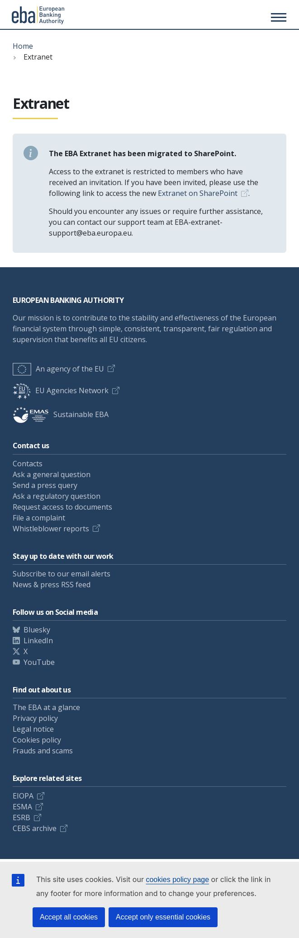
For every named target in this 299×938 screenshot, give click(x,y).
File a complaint (39, 518)
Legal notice (33, 729)
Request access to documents (62, 507)
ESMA (22, 807)
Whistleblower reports (51, 529)
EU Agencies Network (61, 390)
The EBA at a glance (46, 707)
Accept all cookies (69, 917)
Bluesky (37, 630)
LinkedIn (38, 640)
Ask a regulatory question (56, 496)
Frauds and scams (43, 751)
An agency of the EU (58, 369)
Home (23, 46)
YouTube (39, 662)
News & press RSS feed (51, 585)
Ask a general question (51, 474)
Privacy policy (35, 718)
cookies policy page (177, 879)
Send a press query (45, 485)
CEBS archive (35, 828)
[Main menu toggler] (277, 17)
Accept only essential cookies (163, 917)
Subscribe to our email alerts (61, 574)
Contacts (28, 464)
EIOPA (23, 796)
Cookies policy (37, 740)
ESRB (21, 817)
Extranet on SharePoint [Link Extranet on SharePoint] (197, 193)
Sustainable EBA (61, 414)
